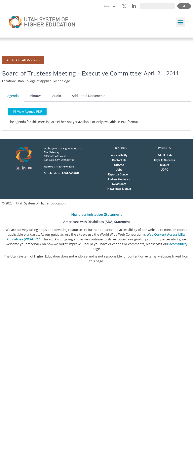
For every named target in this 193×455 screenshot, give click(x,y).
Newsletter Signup (119, 189)
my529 (164, 165)
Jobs (119, 169)
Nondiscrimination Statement (96, 214)
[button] (180, 22)
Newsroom (119, 184)
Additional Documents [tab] (88, 96)
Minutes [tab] (35, 96)
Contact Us (119, 160)
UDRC (164, 169)
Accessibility (119, 155)
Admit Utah (164, 155)
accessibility (178, 244)
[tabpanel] (96, 116)
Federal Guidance (119, 179)
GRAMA (119, 165)
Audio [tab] (56, 96)
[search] (157, 6)
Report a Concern (119, 174)
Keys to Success (164, 160)
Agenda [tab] (13, 96)
